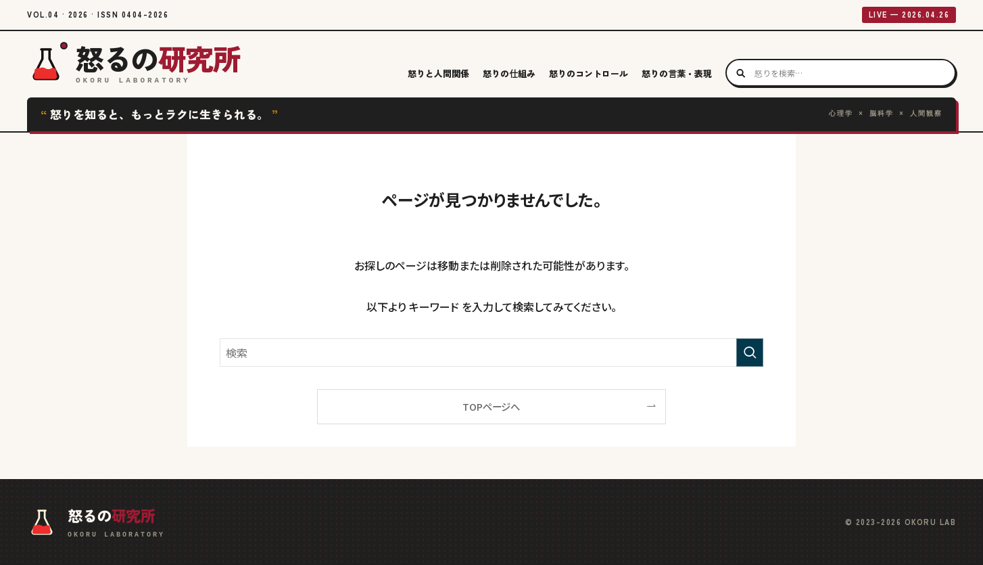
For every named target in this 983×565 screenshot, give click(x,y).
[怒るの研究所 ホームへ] (133, 66)
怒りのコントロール (588, 73)
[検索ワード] (491, 352)
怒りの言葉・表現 (677, 73)
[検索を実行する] (749, 352)
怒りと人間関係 (438, 73)
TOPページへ (491, 406)
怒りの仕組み (509, 73)
